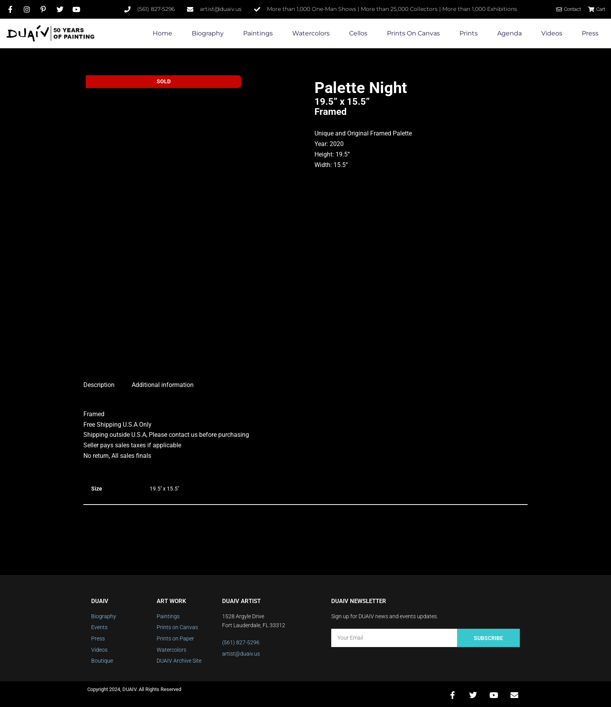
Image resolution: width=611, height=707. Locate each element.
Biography (208, 33)
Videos (551, 33)
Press (590, 33)
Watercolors (311, 33)
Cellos (358, 33)
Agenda (509, 33)
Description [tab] (99, 382)
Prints (468, 33)
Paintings (258, 33)
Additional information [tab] (163, 382)
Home (162, 33)
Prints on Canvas (413, 33)
